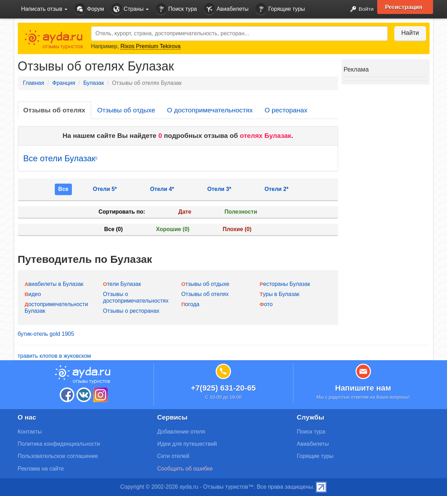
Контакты (30, 432)
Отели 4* (162, 189)
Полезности (240, 212)
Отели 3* (219, 189)
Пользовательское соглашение (58, 456)
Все (63, 189)
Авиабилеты (226, 9)
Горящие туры (280, 9)
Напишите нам (363, 388)
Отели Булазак (122, 284)
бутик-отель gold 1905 (46, 334)
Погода (190, 304)
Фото (266, 304)
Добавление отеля (181, 432)
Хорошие (172, 229)
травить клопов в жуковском (54, 356)
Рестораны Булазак (285, 284)
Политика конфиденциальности (59, 444)
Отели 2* (277, 189)
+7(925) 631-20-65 (223, 388)
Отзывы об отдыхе (126, 110)
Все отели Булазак (60, 158)
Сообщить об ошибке (185, 469)
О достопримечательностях (210, 110)
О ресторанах (286, 110)
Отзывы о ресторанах (131, 311)
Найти (408, 32)
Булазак (93, 83)
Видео (33, 294)
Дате (184, 212)
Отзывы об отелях (54, 110)
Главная (33, 83)
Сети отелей (173, 456)
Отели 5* (105, 189)
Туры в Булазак (279, 294)
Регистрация (405, 6)
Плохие (237, 229)
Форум (89, 9)
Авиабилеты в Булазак (54, 284)
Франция (63, 83)
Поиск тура (176, 9)
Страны (130, 9)
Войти (359, 9)
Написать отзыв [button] (44, 9)
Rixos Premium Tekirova (150, 46)
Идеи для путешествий (187, 444)
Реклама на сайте (41, 469)
